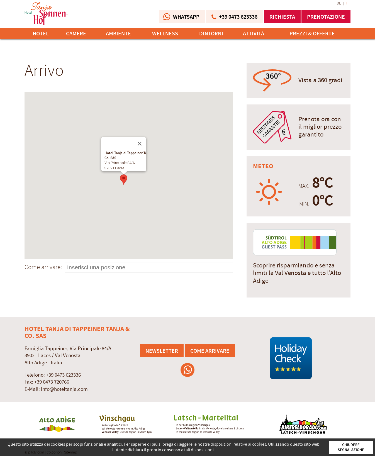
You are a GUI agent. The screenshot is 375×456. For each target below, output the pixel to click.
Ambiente (118, 33)
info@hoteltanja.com (64, 389)
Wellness (165, 33)
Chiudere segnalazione (351, 447)
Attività (253, 33)
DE (339, 3)
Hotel (41, 33)
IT (347, 3)
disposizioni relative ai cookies (238, 444)
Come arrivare (209, 350)
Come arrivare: (43, 267)
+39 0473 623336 (63, 375)
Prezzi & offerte (312, 33)
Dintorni (211, 33)
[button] (123, 179)
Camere (76, 33)
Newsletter (161, 350)
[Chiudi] (139, 143)
